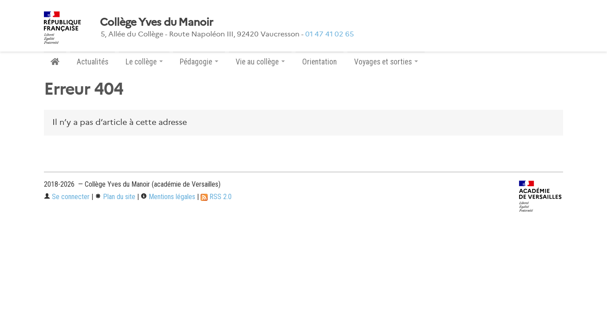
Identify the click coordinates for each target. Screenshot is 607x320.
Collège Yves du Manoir (156, 22)
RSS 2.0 (216, 196)
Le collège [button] (144, 61)
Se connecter (67, 196)
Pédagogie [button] (199, 61)
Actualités (92, 61)
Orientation (319, 61)
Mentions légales (168, 196)
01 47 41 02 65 (329, 34)
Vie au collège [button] (260, 61)
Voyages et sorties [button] (386, 61)
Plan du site (115, 196)
